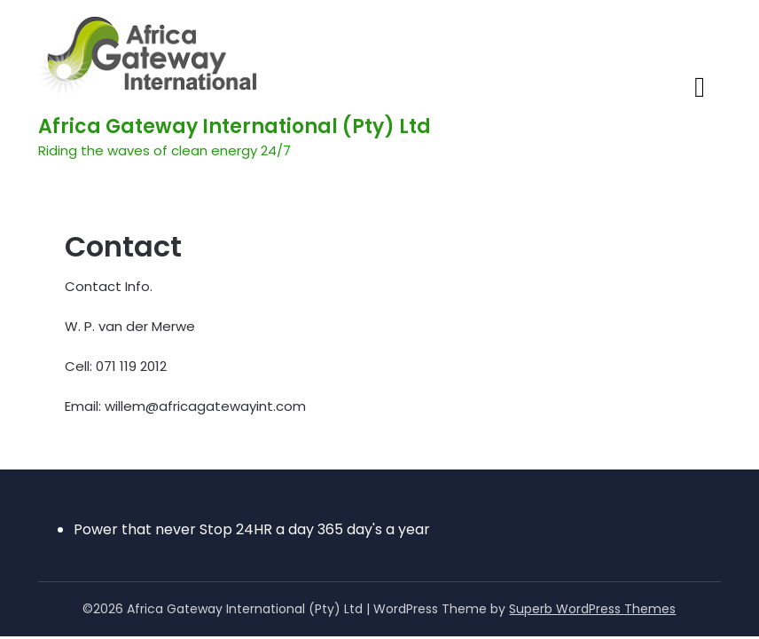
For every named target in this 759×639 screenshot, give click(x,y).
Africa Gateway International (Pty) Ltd (234, 126)
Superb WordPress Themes (592, 609)
